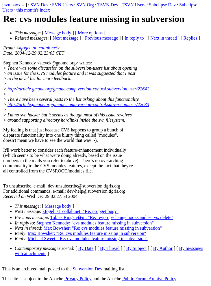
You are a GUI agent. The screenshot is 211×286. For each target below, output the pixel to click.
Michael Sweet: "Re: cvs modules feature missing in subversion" (88, 238)
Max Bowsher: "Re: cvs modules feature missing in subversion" (102, 228)
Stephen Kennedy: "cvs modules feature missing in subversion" (95, 222)
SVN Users (62, 4)
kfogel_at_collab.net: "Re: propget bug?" (80, 211)
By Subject (136, 248)
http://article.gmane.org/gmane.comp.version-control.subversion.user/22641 (78, 88)
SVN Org (85, 4)
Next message (65, 38)
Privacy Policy (78, 278)
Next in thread (163, 38)
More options (90, 32)
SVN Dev (39, 4)
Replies (190, 38)
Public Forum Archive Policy (149, 278)
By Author (163, 248)
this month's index (33, 10)
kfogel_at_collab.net (38, 47)
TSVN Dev (107, 4)
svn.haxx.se (14, 4)
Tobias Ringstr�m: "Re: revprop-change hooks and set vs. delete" (111, 217)
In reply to (134, 38)
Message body (58, 32)
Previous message (101, 38)
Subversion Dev (88, 268)
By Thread (110, 248)
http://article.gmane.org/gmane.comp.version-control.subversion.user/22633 (78, 104)
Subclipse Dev (162, 4)
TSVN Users (133, 4)
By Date (86, 248)
